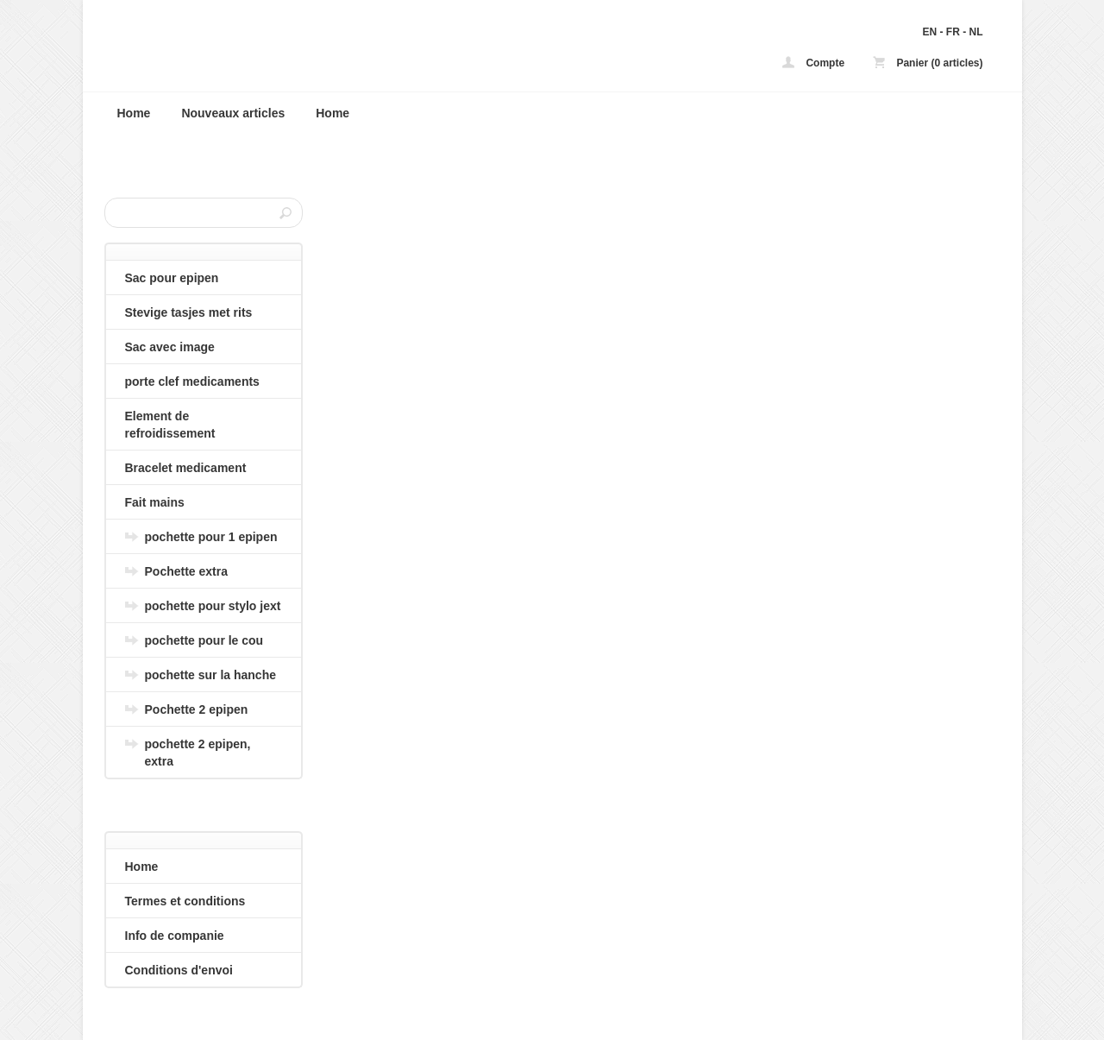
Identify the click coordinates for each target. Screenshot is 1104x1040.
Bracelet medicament (186, 468)
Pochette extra (186, 571)
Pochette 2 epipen (196, 709)
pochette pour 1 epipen (211, 537)
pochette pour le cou (204, 640)
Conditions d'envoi (179, 970)
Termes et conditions (185, 901)
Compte (813, 62)
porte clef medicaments (192, 381)
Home (134, 113)
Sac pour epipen (172, 278)
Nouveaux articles (233, 113)
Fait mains (155, 502)
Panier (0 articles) (927, 62)
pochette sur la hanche (210, 675)
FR (953, 32)
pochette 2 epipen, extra (198, 752)
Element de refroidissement (170, 424)
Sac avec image (170, 347)
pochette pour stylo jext (213, 606)
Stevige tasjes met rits (189, 312)
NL (976, 32)
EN (929, 32)
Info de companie (174, 935)
